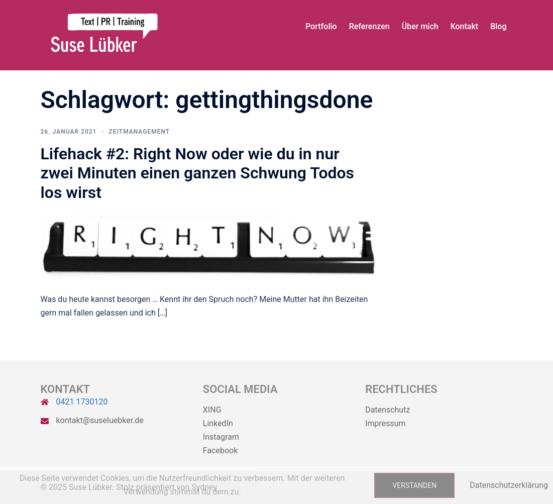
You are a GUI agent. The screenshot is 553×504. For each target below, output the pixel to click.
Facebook (220, 450)
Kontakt (465, 26)
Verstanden (414, 485)
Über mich (420, 26)
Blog (498, 26)
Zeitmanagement (139, 131)
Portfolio (321, 26)
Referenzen (369, 26)
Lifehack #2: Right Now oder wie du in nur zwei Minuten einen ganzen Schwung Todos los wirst (198, 173)
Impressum (385, 423)
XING (212, 410)
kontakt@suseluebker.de (100, 420)
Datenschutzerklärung (509, 485)
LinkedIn (218, 423)
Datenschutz (387, 410)
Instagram (221, 437)
